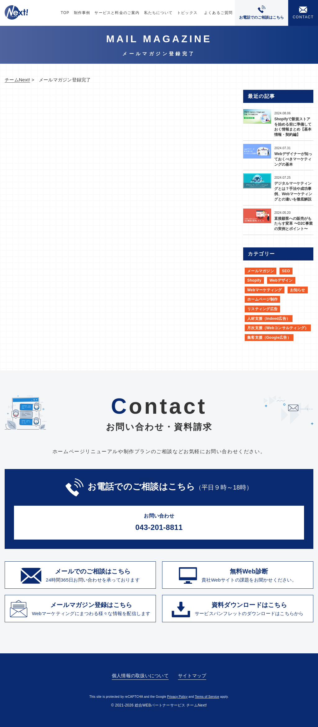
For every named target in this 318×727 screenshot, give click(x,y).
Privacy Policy (177, 696)
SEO (286, 271)
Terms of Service (207, 696)
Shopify (254, 280)
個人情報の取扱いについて (140, 675)
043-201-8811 (159, 521)
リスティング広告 (262, 309)
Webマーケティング (264, 290)
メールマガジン (260, 271)
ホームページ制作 (262, 299)
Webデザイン (281, 280)
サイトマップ (192, 675)
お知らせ (297, 290)
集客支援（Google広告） (269, 337)
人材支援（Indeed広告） (268, 318)
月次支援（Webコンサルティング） (277, 328)
